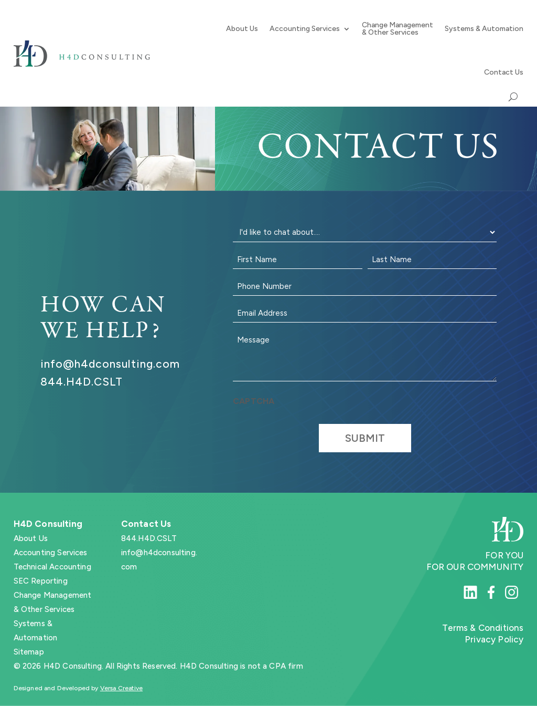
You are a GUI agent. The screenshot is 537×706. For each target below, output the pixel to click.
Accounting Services (305, 28)
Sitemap (29, 652)
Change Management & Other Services (397, 28)
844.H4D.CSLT (81, 381)
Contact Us (503, 72)
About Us (242, 28)
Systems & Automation (484, 28)
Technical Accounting (52, 567)
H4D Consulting (48, 523)
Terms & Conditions (482, 627)
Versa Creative (121, 688)
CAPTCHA (253, 401)
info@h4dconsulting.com (110, 363)
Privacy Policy (494, 639)
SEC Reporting (41, 581)
